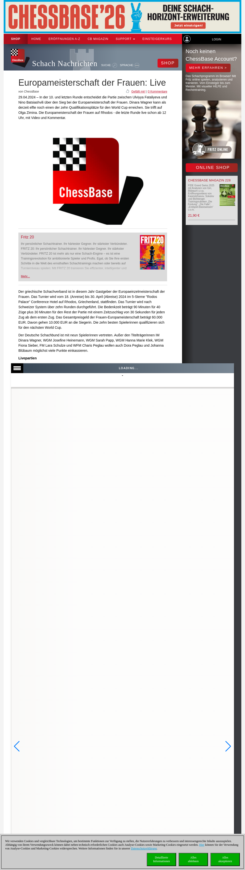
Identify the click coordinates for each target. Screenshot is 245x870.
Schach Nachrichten (65, 63)
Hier (201, 844)
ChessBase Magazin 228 (209, 180)
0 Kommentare (157, 91)
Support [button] (125, 39)
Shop (15, 39)
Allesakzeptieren (225, 859)
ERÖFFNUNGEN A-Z (64, 39)
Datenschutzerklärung (144, 848)
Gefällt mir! (138, 91)
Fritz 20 (27, 237)
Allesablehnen (193, 859)
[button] (16, 746)
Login (216, 39)
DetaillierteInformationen (161, 859)
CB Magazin (98, 39)
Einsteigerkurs (157, 39)
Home (36, 39)
